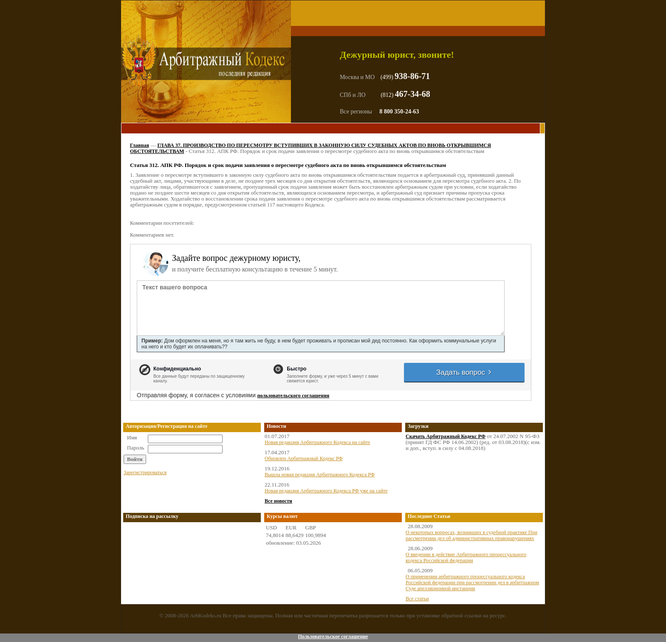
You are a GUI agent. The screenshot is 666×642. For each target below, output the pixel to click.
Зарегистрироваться (145, 472)
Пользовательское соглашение (333, 636)
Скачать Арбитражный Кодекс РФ (445, 436)
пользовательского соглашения (293, 396)
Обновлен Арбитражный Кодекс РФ (304, 458)
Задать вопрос (464, 372)
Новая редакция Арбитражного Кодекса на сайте (317, 442)
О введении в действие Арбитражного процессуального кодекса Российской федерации (466, 557)
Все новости (278, 501)
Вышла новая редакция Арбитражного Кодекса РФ (320, 475)
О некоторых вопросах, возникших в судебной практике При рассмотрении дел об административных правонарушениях (471, 535)
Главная (139, 145)
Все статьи (417, 599)
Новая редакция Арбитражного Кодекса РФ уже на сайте (326, 491)
